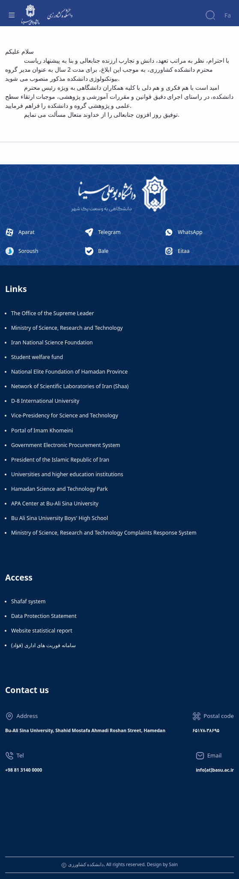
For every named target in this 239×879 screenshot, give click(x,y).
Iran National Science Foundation (52, 342)
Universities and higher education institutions (67, 474)
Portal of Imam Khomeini (42, 430)
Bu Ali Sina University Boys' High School (59, 518)
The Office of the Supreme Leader (52, 313)
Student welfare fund (37, 357)
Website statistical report (41, 630)
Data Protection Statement (44, 616)
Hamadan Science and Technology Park (59, 489)
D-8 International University (45, 401)
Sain (173, 864)
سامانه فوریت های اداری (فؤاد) (43, 645)
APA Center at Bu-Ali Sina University (55, 503)
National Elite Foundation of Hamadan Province (69, 371)
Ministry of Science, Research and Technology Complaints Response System (104, 532)
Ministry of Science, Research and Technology (67, 328)
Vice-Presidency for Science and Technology (64, 415)
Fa (227, 15)
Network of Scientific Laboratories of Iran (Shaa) (69, 386)
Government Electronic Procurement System (65, 445)
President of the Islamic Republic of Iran (60, 459)
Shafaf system (28, 601)
